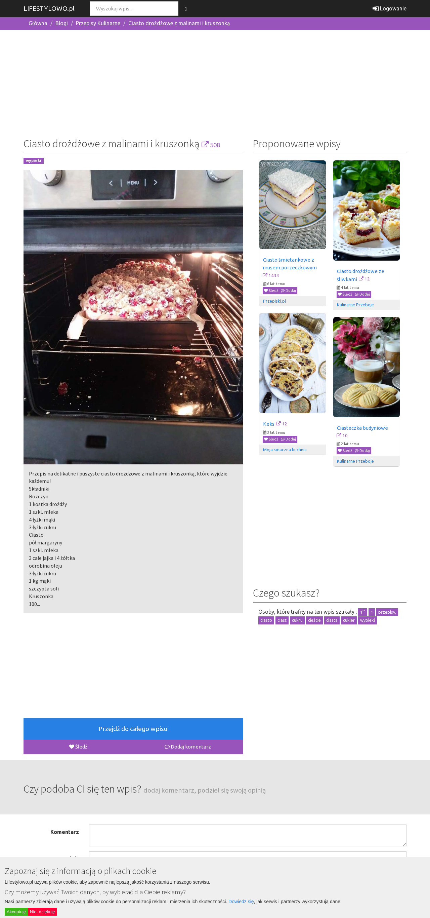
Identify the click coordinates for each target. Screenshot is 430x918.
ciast (282, 620)
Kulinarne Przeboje (355, 304)
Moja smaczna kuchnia (285, 449)
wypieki (33, 161)
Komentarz (64, 832)
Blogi (61, 23)
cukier (349, 620)
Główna (38, 23)
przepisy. (387, 612)
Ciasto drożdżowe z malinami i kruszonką (179, 23)
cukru (297, 620)
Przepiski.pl (274, 301)
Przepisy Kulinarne (98, 23)
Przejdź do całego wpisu (133, 728)
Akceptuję (16, 911)
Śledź (78, 747)
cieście (314, 620)
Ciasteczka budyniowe (362, 428)
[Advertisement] (215, 82)
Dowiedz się (241, 901)
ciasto (266, 620)
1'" (362, 612)
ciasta (332, 620)
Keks (268, 424)
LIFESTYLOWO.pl (49, 8)
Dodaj (288, 291)
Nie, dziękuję (42, 911)
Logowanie (389, 8)
